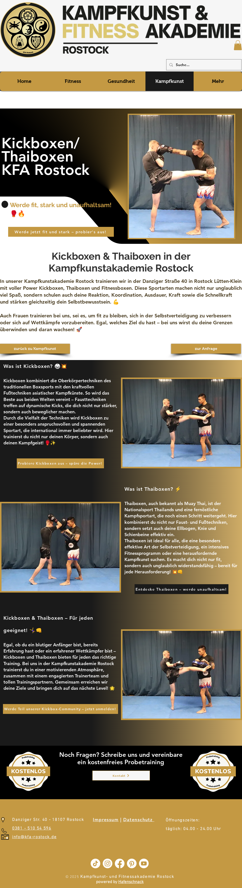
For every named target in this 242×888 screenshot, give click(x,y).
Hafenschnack (131, 882)
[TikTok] (95, 863)
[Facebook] (119, 863)
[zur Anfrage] (206, 349)
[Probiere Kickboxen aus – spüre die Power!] (60, 463)
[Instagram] (107, 863)
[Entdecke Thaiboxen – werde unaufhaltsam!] (181, 589)
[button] (238, 45)
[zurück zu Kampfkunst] (35, 349)
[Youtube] (144, 863)
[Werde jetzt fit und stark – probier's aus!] (61, 232)
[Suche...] (203, 64)
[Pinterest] (132, 863)
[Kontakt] (121, 775)
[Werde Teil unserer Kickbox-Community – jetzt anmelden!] (60, 709)
